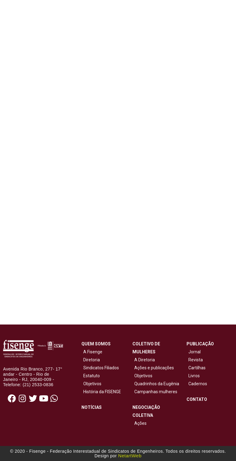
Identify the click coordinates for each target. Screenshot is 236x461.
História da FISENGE (101, 391)
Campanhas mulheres (154, 391)
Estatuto (90, 375)
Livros (194, 375)
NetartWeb (130, 455)
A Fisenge (91, 351)
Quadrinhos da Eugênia (155, 383)
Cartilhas (197, 367)
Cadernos (197, 383)
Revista (195, 359)
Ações (139, 423)
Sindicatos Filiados (100, 367)
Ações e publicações (153, 367)
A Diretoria (143, 359)
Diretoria (90, 359)
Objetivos (91, 383)
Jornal (194, 351)
